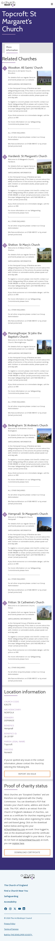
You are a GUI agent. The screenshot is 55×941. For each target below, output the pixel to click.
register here (18, 843)
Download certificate (27, 852)
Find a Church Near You (16, 890)
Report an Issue (27, 773)
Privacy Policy (9, 923)
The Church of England (16, 885)
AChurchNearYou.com (14, 829)
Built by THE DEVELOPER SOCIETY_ (18, 934)
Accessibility (10, 901)
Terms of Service (11, 929)
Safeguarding (11, 896)
